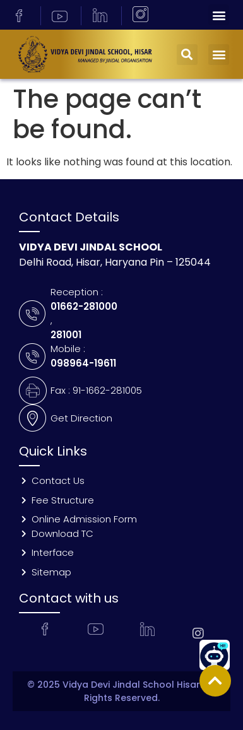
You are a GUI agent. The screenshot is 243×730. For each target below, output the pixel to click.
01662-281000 (83, 306)
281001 (65, 334)
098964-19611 (83, 363)
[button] (218, 14)
